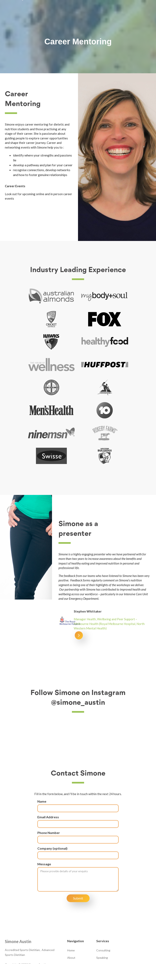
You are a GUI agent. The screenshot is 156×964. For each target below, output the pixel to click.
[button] (79, 521)
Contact (72, 926)
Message (44, 818)
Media (100, 919)
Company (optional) (52, 803)
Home (71, 904)
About (71, 912)
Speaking (102, 912)
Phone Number (48, 787)
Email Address (48, 771)
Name (41, 756)
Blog (70, 919)
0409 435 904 (19, 927)
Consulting (103, 904)
